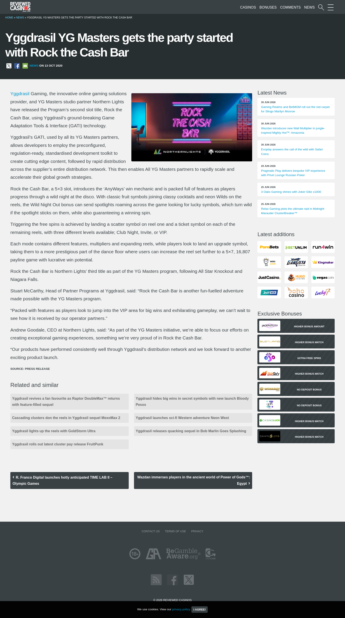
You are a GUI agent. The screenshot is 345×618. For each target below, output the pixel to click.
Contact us (151, 531)
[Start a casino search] (321, 7)
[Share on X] (9, 65)
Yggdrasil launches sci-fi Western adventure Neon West (182, 418)
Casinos (248, 7)
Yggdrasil (19, 93)
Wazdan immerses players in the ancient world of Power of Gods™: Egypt (193, 480)
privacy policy (181, 609)
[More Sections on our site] (331, 7)
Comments (290, 7)
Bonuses (268, 7)
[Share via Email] (25, 65)
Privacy (197, 531)
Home (9, 17)
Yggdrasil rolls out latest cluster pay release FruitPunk (57, 444)
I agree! (199, 609)
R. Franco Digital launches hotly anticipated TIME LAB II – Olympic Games (62, 480)
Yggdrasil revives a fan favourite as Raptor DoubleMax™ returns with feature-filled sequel (66, 402)
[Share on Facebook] (17, 65)
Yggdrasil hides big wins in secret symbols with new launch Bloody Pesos (192, 402)
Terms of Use (175, 531)
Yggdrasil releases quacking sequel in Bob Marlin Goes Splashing (191, 431)
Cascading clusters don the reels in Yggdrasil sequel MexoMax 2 (66, 418)
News (309, 7)
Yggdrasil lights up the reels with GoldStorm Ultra (53, 431)
